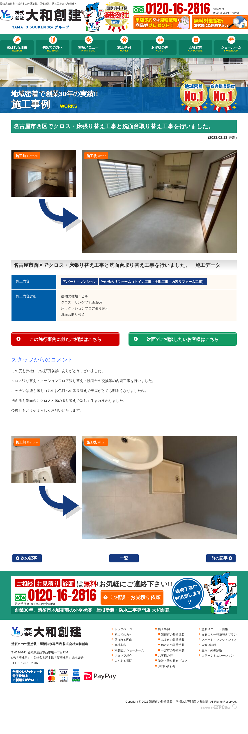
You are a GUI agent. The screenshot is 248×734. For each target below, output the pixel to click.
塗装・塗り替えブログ (172, 660)
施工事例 (124, 48)
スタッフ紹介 (123, 655)
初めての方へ (52, 48)
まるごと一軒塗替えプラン (219, 634)
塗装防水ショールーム (129, 650)
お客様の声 (160, 48)
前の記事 (219, 558)
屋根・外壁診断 (212, 650)
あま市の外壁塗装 (172, 639)
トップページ (123, 629)
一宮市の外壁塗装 (172, 650)
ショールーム (231, 48)
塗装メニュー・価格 (215, 629)
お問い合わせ (167, 666)
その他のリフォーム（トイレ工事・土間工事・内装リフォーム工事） (153, 282)
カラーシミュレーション (218, 655)
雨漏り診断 (209, 645)
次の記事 (29, 558)
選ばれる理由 (17, 48)
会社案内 (195, 48)
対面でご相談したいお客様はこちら (183, 339)
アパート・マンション (79, 282)
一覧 (124, 558)
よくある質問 (123, 660)
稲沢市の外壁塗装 (172, 645)
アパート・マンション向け (219, 639)
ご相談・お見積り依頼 (135, 597)
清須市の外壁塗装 (172, 634)
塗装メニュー (88, 48)
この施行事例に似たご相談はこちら (65, 339)
